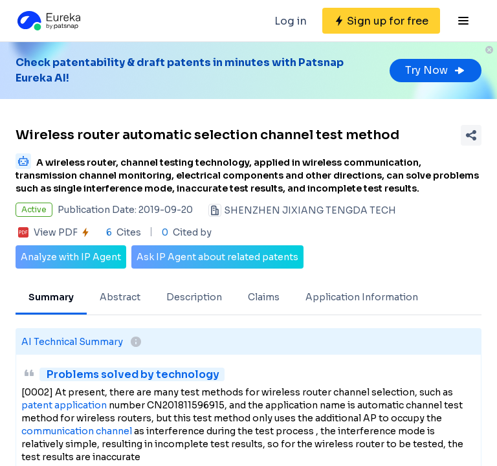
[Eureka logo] (48, 20)
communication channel (76, 431)
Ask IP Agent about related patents (217, 257)
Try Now (435, 70)
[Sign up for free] (381, 21)
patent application (64, 405)
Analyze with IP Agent (71, 257)
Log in (290, 21)
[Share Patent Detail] (471, 135)
